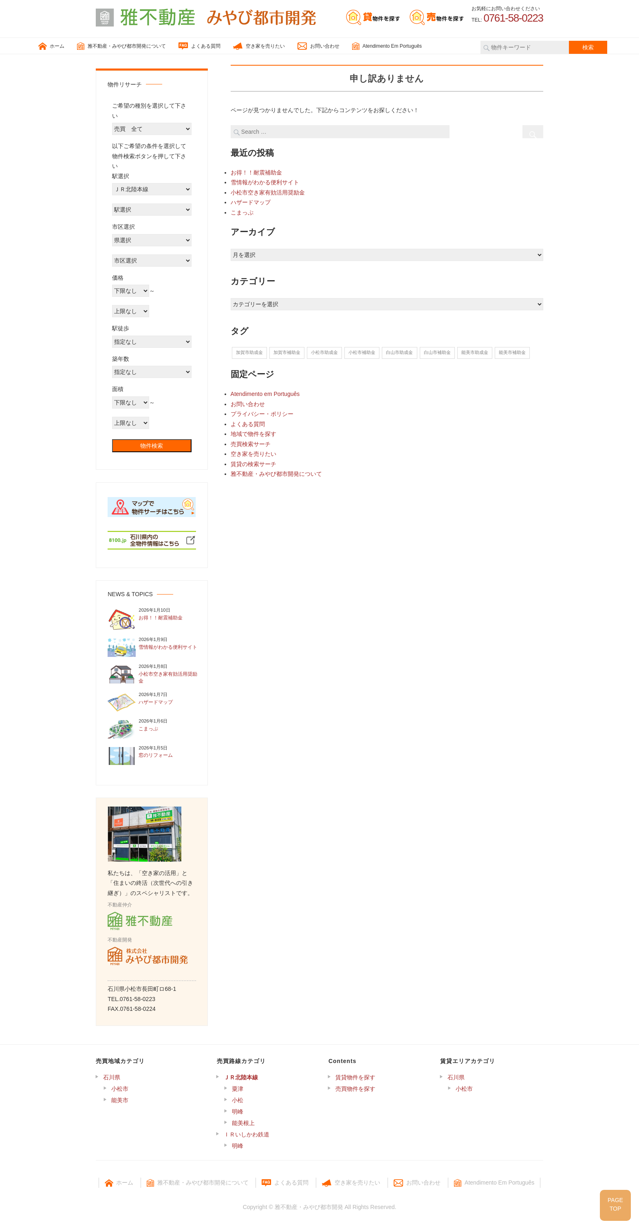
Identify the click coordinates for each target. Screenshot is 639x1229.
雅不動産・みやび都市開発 (309, 1207)
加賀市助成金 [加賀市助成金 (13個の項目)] (249, 352)
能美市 (119, 1100)
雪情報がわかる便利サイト (265, 182)
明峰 (237, 1111)
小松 (237, 1100)
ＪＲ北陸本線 (241, 1077)
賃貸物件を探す (355, 1077)
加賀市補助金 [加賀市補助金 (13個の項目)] (286, 352)
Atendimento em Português (265, 394)
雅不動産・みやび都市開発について (121, 46)
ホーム (51, 46)
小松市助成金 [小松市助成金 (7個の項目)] (324, 352)
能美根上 (243, 1123)
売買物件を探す (355, 1088)
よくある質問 (199, 46)
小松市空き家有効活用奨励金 (268, 192)
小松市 (119, 1088)
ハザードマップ (251, 202)
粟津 (237, 1088)
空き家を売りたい (259, 46)
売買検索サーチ (251, 444)
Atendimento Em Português (387, 46)
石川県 (111, 1077)
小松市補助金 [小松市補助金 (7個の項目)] (361, 352)
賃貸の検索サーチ (253, 464)
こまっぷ (242, 212)
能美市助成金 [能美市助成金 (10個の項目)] (474, 352)
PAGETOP (615, 1204)
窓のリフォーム (156, 755)
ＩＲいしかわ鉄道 (246, 1134)
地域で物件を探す (253, 434)
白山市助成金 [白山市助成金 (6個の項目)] (399, 352)
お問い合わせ (318, 46)
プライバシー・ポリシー (262, 414)
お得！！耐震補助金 (256, 172)
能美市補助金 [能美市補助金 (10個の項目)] (512, 352)
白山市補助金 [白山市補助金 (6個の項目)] (437, 352)
